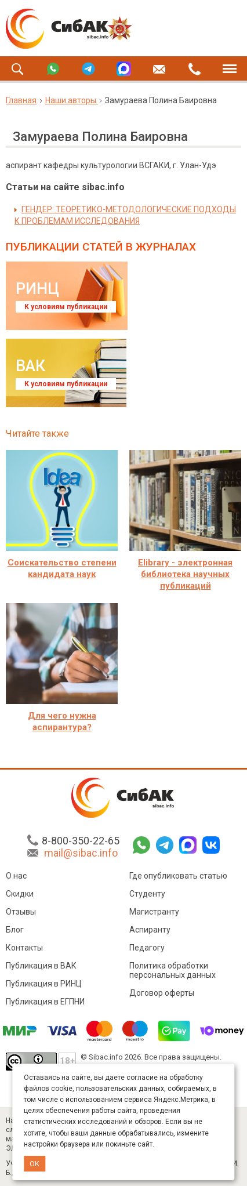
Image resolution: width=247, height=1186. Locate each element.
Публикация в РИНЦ (44, 983)
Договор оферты (161, 993)
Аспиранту (149, 929)
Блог (15, 929)
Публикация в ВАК (41, 965)
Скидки (20, 893)
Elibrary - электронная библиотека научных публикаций (185, 574)
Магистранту (154, 911)
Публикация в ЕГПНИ (45, 1001)
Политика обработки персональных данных (172, 970)
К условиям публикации (65, 307)
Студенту (147, 893)
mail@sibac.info (81, 853)
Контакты (24, 947)
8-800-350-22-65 (80, 841)
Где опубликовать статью (178, 875)
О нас (16, 875)
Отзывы (21, 911)
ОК (34, 1163)
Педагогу (147, 947)
